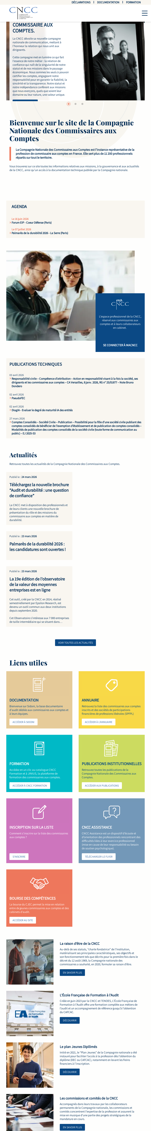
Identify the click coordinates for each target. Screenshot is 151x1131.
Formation (133, 2)
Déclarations (81, 2)
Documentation (108, 2)
